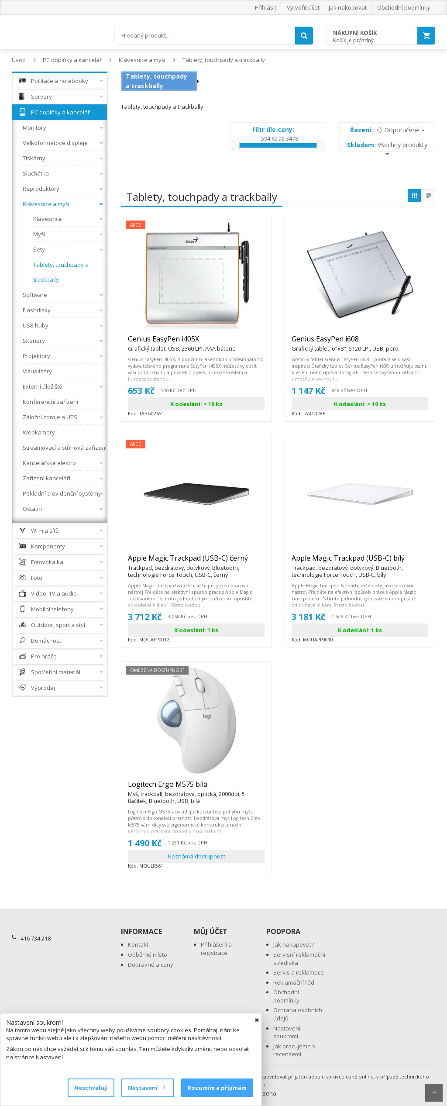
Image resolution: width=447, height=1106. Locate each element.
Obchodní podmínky (403, 7)
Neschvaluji (91, 1088)
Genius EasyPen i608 (345, 342)
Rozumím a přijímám (217, 1088)
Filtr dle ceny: (273, 129)
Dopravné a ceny (150, 964)
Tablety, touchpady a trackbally (223, 60)
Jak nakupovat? (293, 944)
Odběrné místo (147, 954)
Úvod (19, 60)
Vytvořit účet (303, 7)
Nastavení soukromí (286, 1032)
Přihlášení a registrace (216, 949)
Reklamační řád (293, 982)
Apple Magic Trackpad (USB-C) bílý (360, 562)
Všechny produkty (387, 148)
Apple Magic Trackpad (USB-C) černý (196, 562)
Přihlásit (265, 7)
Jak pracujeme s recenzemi (294, 1050)
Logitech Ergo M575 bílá (196, 788)
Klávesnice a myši (142, 60)
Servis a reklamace (298, 972)
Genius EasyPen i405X (182, 342)
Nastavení (146, 1088)
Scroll (434, 1093)
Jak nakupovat (348, 7)
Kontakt (138, 944)
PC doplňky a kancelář (72, 60)
